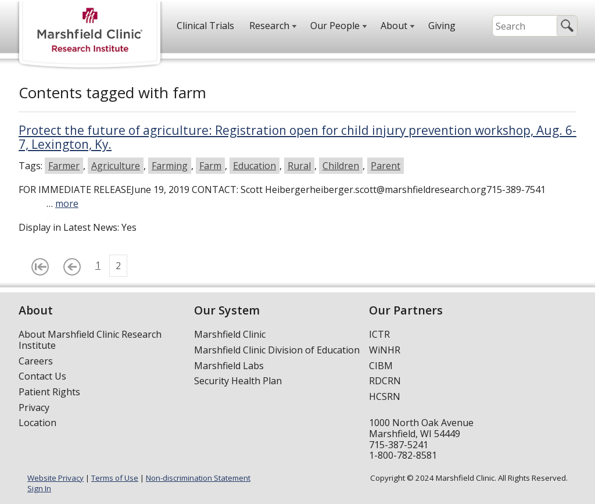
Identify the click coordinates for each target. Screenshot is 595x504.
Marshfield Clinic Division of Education (277, 350)
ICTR (379, 334)
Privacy (34, 407)
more (66, 203)
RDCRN (385, 380)
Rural (299, 165)
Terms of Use (114, 478)
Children (340, 165)
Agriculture (115, 165)
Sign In (39, 488)
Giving (442, 25)
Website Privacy (55, 478)
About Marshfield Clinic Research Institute (90, 340)
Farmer (64, 165)
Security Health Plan (238, 380)
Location (37, 422)
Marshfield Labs (229, 365)
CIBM (381, 365)
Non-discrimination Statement (198, 478)
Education (254, 165)
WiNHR (384, 350)
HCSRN (384, 396)
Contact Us (42, 376)
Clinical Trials (205, 25)
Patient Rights (49, 391)
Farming (170, 165)
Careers (36, 361)
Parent (385, 165)
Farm (210, 165)
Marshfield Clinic (230, 334)
